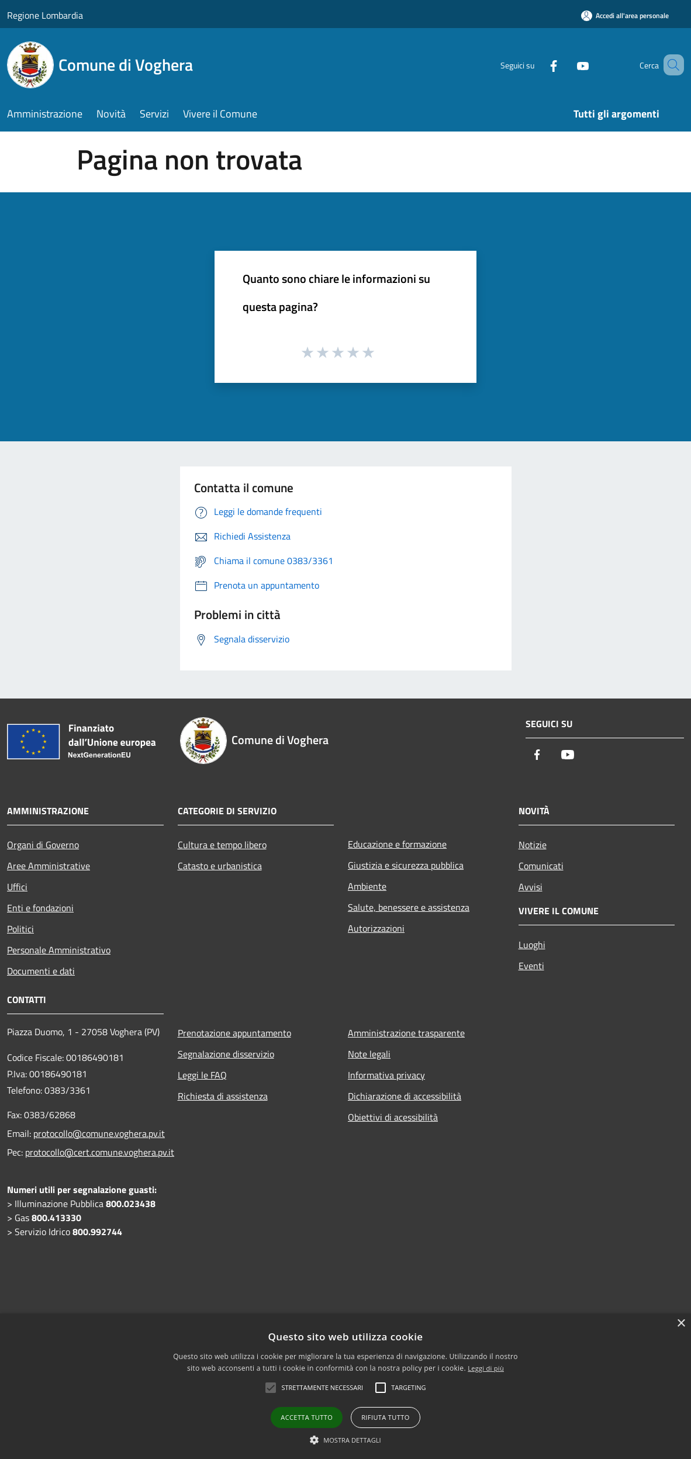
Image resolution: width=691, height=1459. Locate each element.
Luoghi (532, 945)
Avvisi (531, 887)
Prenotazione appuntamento (234, 1033)
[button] (345, 1440)
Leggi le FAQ (202, 1075)
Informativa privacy (386, 1075)
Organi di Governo (43, 845)
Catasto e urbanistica (220, 866)
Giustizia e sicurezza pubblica (406, 865)
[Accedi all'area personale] (625, 15)
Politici (20, 929)
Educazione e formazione (397, 844)
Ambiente (367, 886)
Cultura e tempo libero (222, 845)
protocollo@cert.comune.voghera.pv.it (99, 1152)
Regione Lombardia (45, 15)
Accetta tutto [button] (307, 1417)
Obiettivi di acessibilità (393, 1117)
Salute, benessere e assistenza (408, 907)
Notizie (533, 845)
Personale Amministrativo (58, 950)
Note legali (369, 1054)
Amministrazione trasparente (406, 1033)
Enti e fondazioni (40, 908)
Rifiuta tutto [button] (385, 1417)
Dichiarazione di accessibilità (404, 1096)
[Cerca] (670, 65)
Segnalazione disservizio (226, 1054)
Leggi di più (486, 1368)
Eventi (531, 966)
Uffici (17, 887)
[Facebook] (536, 64)
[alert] (345, 1386)
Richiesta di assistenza (223, 1096)
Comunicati (541, 866)
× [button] (680, 1323)
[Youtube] (566, 64)
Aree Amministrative (48, 866)
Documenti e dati (41, 971)
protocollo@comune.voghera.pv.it (99, 1133)
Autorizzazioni (376, 928)
